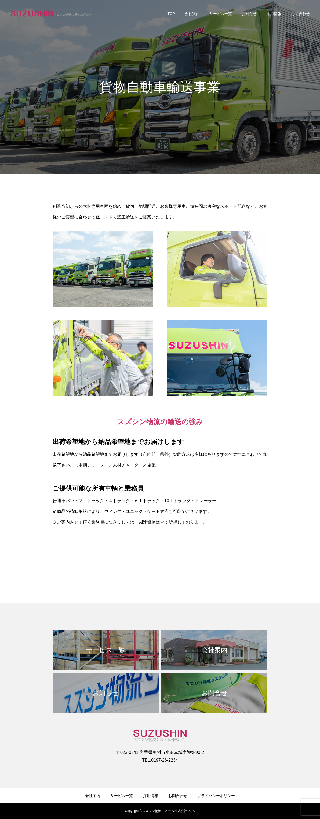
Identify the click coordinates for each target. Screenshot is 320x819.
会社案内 (192, 14)
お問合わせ (300, 14)
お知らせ (249, 14)
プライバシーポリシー (216, 796)
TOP (171, 14)
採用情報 (273, 14)
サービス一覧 (220, 14)
